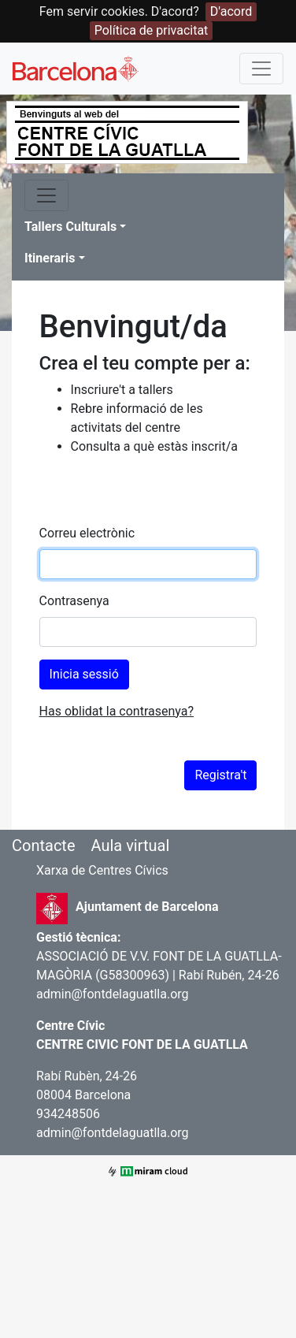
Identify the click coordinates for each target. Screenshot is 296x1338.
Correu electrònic (87, 533)
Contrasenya (74, 600)
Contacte (44, 845)
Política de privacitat (151, 30)
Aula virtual (130, 845)
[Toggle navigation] (261, 68)
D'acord (231, 11)
